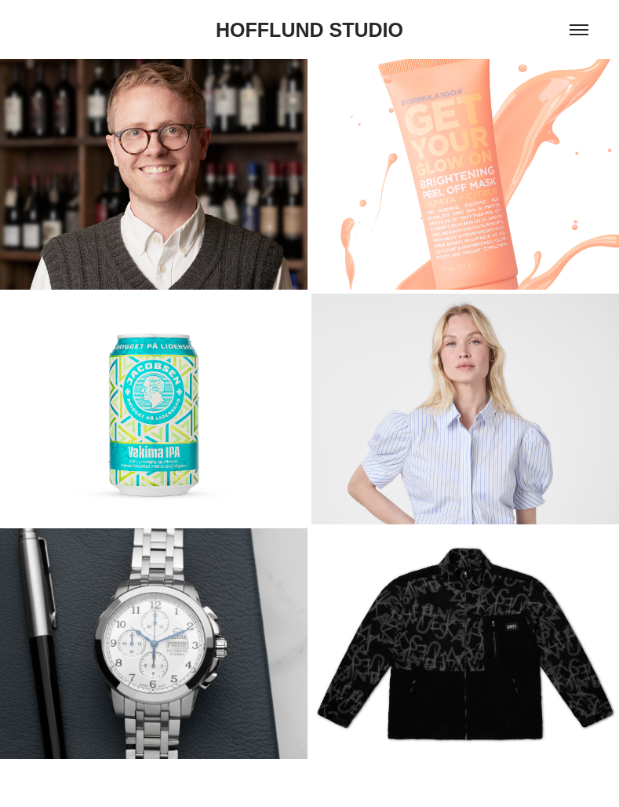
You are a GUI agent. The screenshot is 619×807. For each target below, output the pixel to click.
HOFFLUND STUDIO (309, 30)
